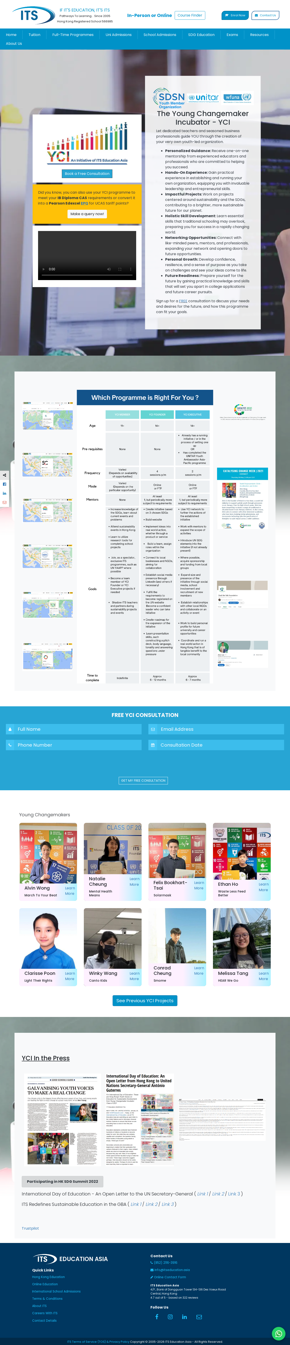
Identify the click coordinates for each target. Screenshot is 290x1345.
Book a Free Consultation (87, 173)
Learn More (70, 890)
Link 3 (234, 1194)
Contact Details (44, 1321)
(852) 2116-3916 (163, 1263)
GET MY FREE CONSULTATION (143, 780)
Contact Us (265, 15)
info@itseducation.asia (170, 1270)
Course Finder (190, 15)
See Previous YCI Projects (145, 1000)
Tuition (34, 34)
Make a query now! (87, 214)
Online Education (45, 1284)
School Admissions (160, 34)
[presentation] (145, 764)
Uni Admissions (119, 34)
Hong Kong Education (48, 1277)
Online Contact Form (168, 1277)
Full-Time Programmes (73, 34)
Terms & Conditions (47, 1299)
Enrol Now (235, 15)
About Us (14, 43)
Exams (232, 34)
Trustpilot (30, 1228)
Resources (259, 34)
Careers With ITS (45, 1313)
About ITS (39, 1306)
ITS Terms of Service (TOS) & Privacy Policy (98, 1342)
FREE (183, 301)
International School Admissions (56, 1291)
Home (11, 34)
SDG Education (201, 34)
